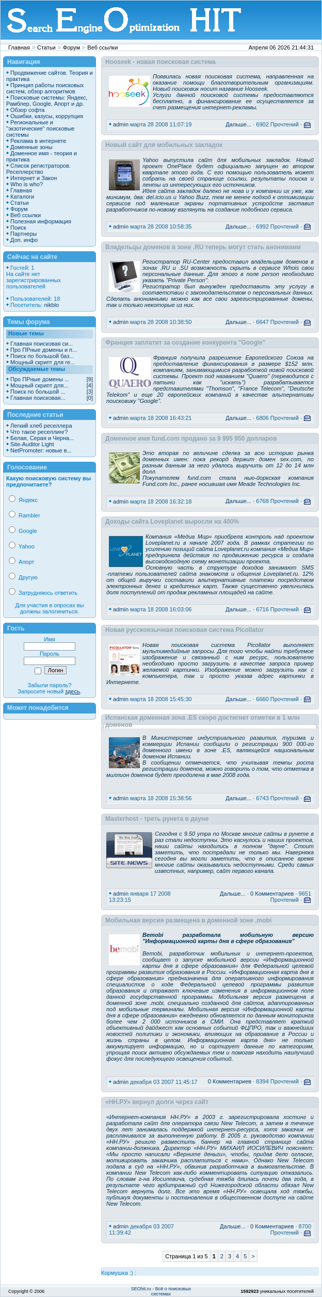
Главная (19, 47)
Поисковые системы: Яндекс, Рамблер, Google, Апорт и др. (47, 100)
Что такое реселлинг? (39, 432)
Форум (71, 47)
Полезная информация (40, 221)
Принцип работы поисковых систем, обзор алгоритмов (45, 88)
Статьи (46, 47)
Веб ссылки (102, 47)
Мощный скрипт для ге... (42, 362)
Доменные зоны (31, 147)
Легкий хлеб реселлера (41, 426)
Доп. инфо (24, 240)
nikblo (51, 305)
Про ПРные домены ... (39, 379)
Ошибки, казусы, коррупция (46, 116)
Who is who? (26, 184)
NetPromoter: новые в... (41, 450)
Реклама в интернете (38, 141)
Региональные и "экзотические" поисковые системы (40, 128)
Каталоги (22, 196)
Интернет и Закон (33, 178)
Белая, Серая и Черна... (42, 438)
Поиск (18, 227)
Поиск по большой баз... (42, 356)
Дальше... (238, 124)
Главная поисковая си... (41, 344)
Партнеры (23, 234)
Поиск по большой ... (37, 391)
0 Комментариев (272, 893)
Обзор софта (27, 110)
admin (120, 124)
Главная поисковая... (38, 398)
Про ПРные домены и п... (43, 350)
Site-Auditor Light (32, 444)
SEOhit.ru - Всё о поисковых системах (161, 1291)
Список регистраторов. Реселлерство (38, 169)
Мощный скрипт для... (39, 385)
